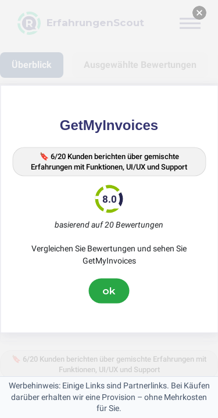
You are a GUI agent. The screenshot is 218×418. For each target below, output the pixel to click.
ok (109, 291)
